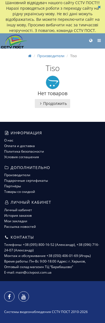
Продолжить (52, 103)
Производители (50, 55)
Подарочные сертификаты (26, 180)
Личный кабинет (18, 210)
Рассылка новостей (20, 226)
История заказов (18, 215)
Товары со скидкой (19, 191)
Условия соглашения (21, 157)
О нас (8, 140)
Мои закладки (15, 221)
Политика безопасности (24, 151)
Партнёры (12, 186)
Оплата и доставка (19, 145)
